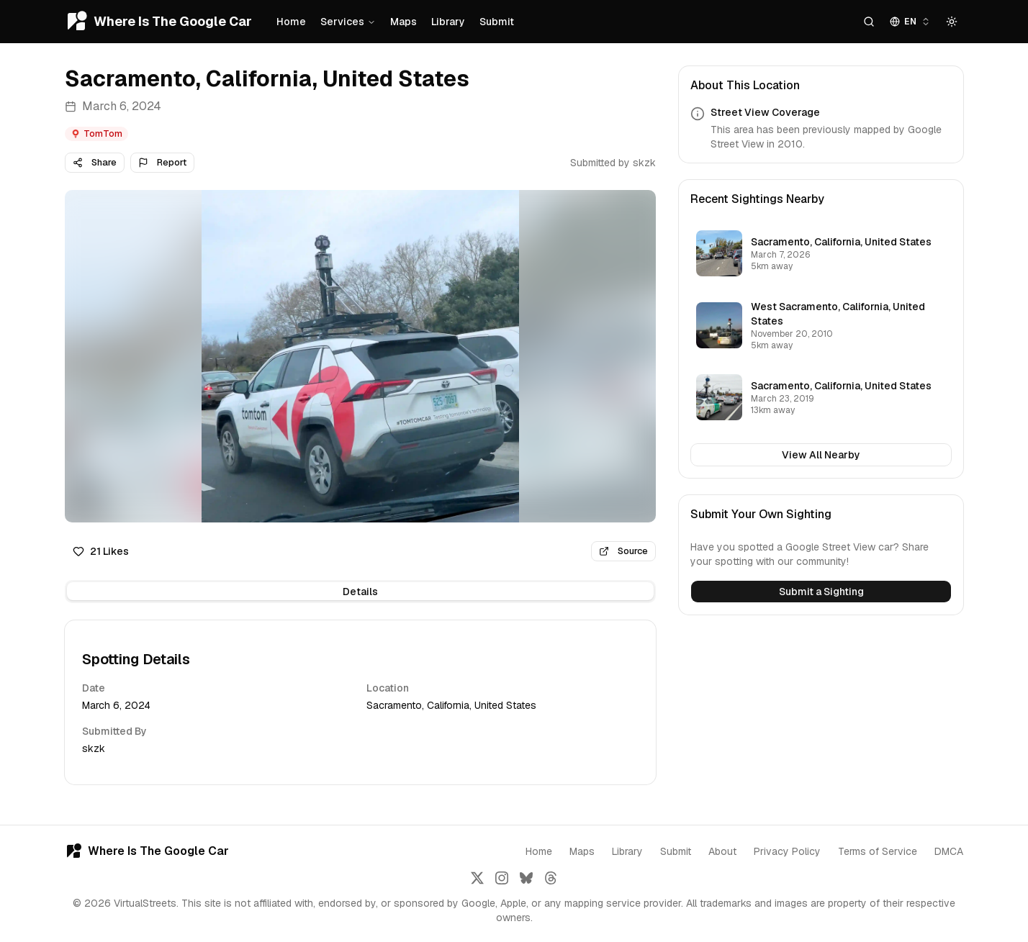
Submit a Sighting (821, 591)
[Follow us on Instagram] (501, 877)
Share (95, 162)
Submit (496, 21)
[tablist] (360, 591)
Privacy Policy (787, 851)
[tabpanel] (360, 702)
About (722, 851)
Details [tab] (360, 591)
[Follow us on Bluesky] (526, 877)
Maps (403, 21)
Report (162, 162)
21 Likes (101, 551)
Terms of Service (877, 851)
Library (448, 21)
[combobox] (910, 22)
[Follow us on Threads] (550, 877)
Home (291, 21)
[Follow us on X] (477, 877)
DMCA (948, 851)
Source (623, 551)
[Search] (868, 21)
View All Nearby (821, 454)
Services (348, 21)
